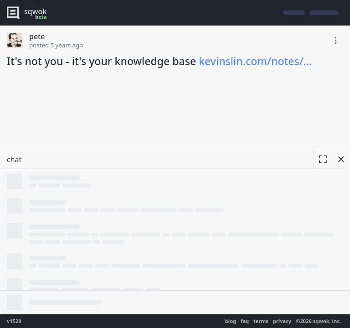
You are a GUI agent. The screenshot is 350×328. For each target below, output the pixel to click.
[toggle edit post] (335, 40)
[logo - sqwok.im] (29, 13)
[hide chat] (341, 159)
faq (245, 321)
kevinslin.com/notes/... (255, 61)
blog (230, 321)
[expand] (323, 159)
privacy (282, 321)
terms (260, 321)
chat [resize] (14, 159)
